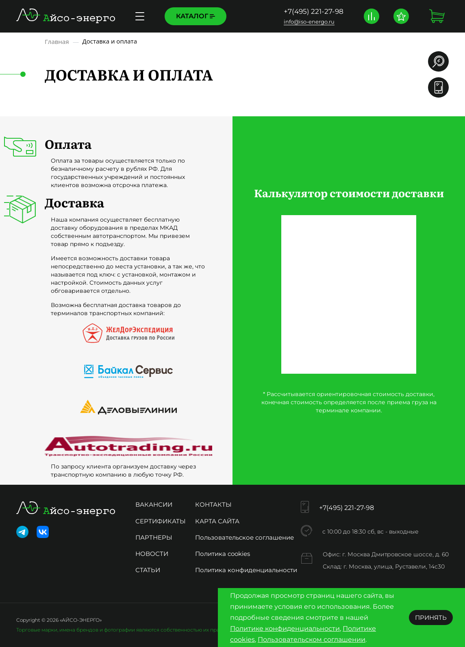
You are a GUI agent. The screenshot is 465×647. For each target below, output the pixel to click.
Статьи (147, 570)
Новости (151, 554)
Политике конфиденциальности (285, 628)
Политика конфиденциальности (246, 570)
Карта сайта (217, 521)
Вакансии (153, 504)
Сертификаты (160, 521)
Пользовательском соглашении (311, 639)
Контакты (213, 504)
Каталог (195, 16)
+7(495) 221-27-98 (313, 11)
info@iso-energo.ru (309, 21)
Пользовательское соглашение (244, 537)
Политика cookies (222, 554)
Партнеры (153, 537)
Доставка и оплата (274, 16)
